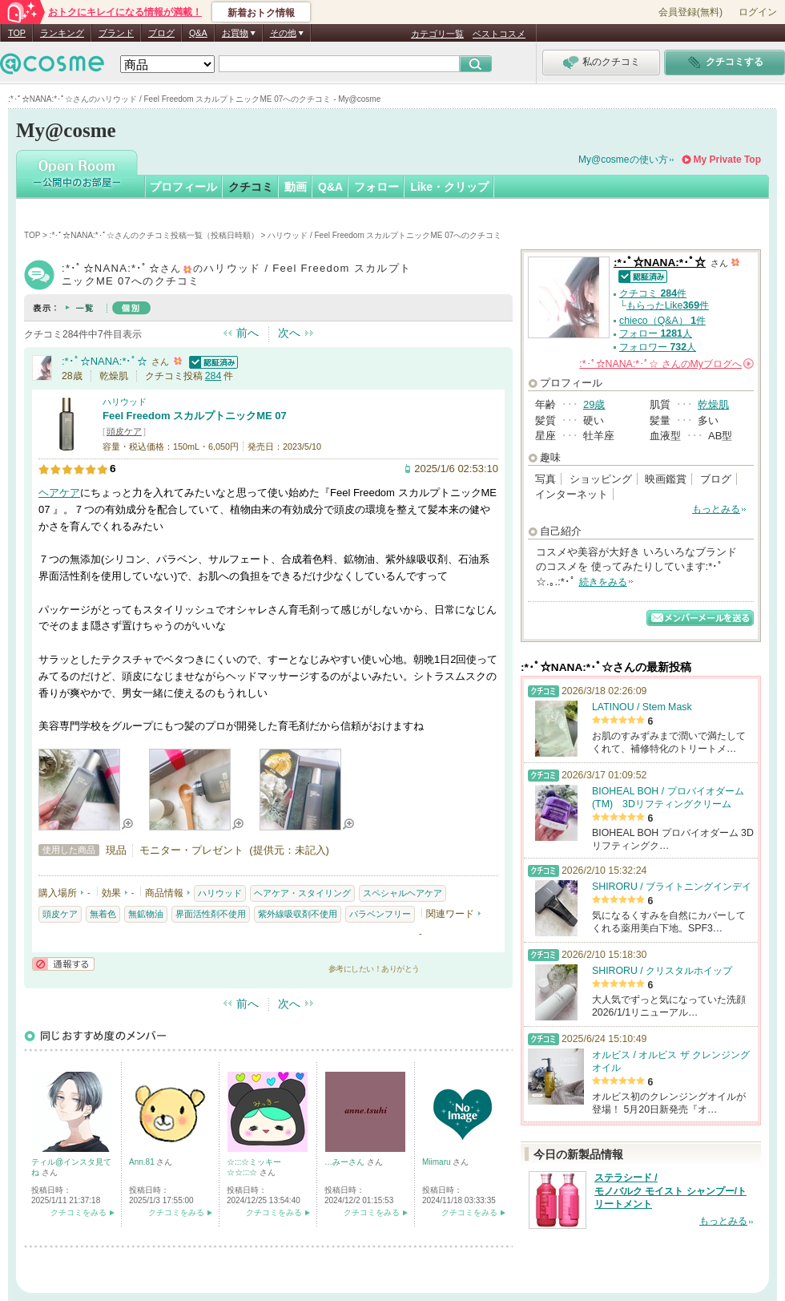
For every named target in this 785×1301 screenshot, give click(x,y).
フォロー (376, 186)
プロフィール (183, 186)
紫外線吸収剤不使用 (297, 914)
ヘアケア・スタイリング (302, 893)
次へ (289, 332)
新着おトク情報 (261, 12)
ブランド (116, 33)
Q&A (198, 33)
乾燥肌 (713, 404)
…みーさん (345, 1162)
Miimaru (437, 1162)
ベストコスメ (499, 33)
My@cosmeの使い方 (623, 159)
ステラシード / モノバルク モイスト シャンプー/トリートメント (670, 1191)
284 (213, 376)
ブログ (161, 33)
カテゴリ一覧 (437, 33)
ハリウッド (125, 401)
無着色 (103, 914)
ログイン (758, 12)
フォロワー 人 (657, 347)
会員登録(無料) (690, 12)
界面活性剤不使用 (210, 914)
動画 (295, 186)
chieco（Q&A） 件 (662, 320)
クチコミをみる (78, 1212)
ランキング (62, 33)
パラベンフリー (380, 914)
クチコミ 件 (652, 293)
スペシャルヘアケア (402, 893)
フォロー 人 (655, 333)
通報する (63, 964)
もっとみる (716, 509)
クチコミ (250, 186)
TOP (17, 33)
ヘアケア (59, 493)
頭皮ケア (124, 431)
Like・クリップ (449, 186)
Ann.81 (142, 1162)
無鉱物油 (145, 914)
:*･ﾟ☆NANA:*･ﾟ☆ (104, 361)
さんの (666, 364)
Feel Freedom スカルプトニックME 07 (195, 416)
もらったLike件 (667, 305)
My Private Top (727, 159)
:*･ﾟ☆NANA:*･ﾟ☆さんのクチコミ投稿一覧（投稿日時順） (154, 235)
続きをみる (603, 582)
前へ (247, 332)
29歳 (594, 404)
